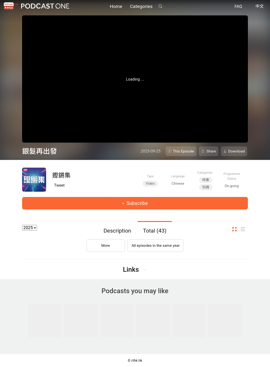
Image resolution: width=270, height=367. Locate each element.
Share (211, 151)
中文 (259, 6)
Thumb (235, 229)
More (104, 244)
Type (150, 176)
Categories (141, 6)
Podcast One (45, 6)
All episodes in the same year (155, 244)
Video (150, 184)
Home (116, 6)
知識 (205, 187)
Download (236, 151)
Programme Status (231, 176)
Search (160, 6)
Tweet (59, 185)
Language (178, 176)
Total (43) (154, 231)
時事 (205, 180)
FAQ (238, 6)
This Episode (183, 151)
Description (117, 231)
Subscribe (136, 203)
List (244, 229)
